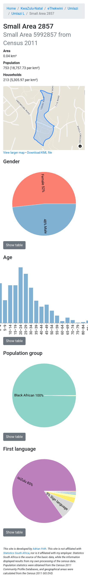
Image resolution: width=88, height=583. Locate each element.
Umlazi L (18, 14)
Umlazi (73, 8)
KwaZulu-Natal (32, 8)
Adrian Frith (39, 548)
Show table (14, 245)
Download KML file (39, 152)
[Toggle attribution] (80, 146)
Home (11, 8)
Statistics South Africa (16, 553)
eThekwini (55, 8)
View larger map (14, 152)
